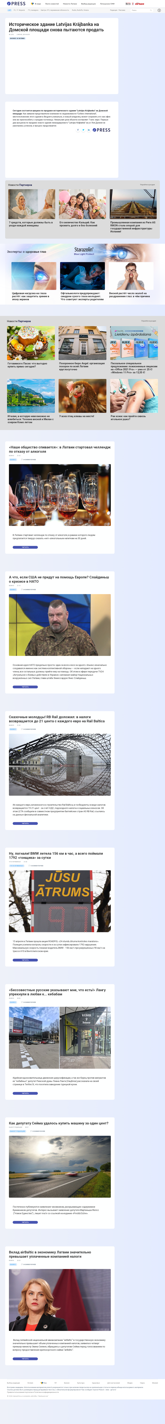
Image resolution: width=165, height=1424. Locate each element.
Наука (142, 1270)
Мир (44, 1270)
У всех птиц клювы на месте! (76, 302)
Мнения (155, 1270)
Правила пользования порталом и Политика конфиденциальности (33, 1279)
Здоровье (96, 1270)
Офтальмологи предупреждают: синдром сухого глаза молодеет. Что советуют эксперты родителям (82, 244)
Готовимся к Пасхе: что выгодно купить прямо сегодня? (27, 282)
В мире (36, 4)
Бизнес (67, 1270)
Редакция (113, 10)
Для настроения (113, 1270)
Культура (80, 1270)
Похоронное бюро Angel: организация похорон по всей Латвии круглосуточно (82, 283)
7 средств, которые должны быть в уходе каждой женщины (31, 197)
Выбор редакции (88, 4)
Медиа (129, 1270)
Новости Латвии (70, 4)
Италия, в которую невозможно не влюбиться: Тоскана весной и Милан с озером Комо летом (31, 306)
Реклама (122, 10)
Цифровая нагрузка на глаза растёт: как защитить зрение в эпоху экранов (30, 244)
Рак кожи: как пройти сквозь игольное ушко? (128, 304)
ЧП (55, 1270)
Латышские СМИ (107, 4)
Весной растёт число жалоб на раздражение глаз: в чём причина (129, 243)
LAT (9, 10)
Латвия (30, 1270)
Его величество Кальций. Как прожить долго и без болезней (78, 197)
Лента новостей (52, 4)
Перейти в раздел (147, 185)
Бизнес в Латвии (17, 38)
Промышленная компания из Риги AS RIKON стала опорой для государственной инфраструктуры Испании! (132, 200)
